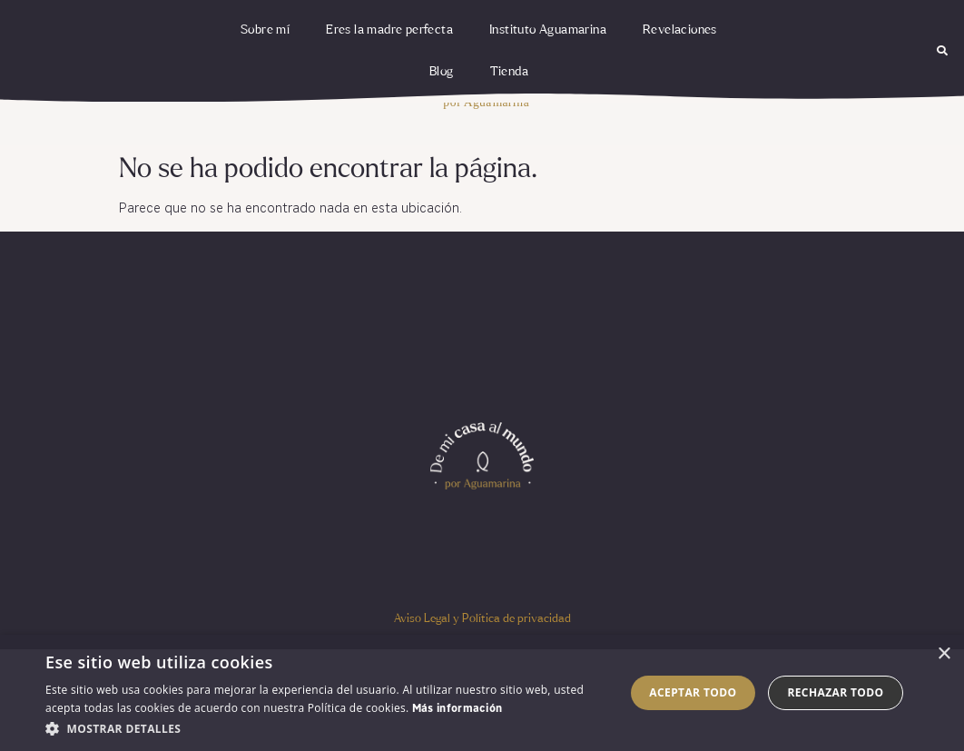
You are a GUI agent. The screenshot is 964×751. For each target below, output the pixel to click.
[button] (943, 51)
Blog (441, 71)
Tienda (509, 71)
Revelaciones (680, 30)
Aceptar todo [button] (692, 692)
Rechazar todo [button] (835, 692)
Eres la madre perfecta (389, 30)
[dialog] (482, 693)
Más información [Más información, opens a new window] (457, 709)
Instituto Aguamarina (547, 30)
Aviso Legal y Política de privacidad (482, 619)
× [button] (943, 654)
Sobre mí (265, 30)
